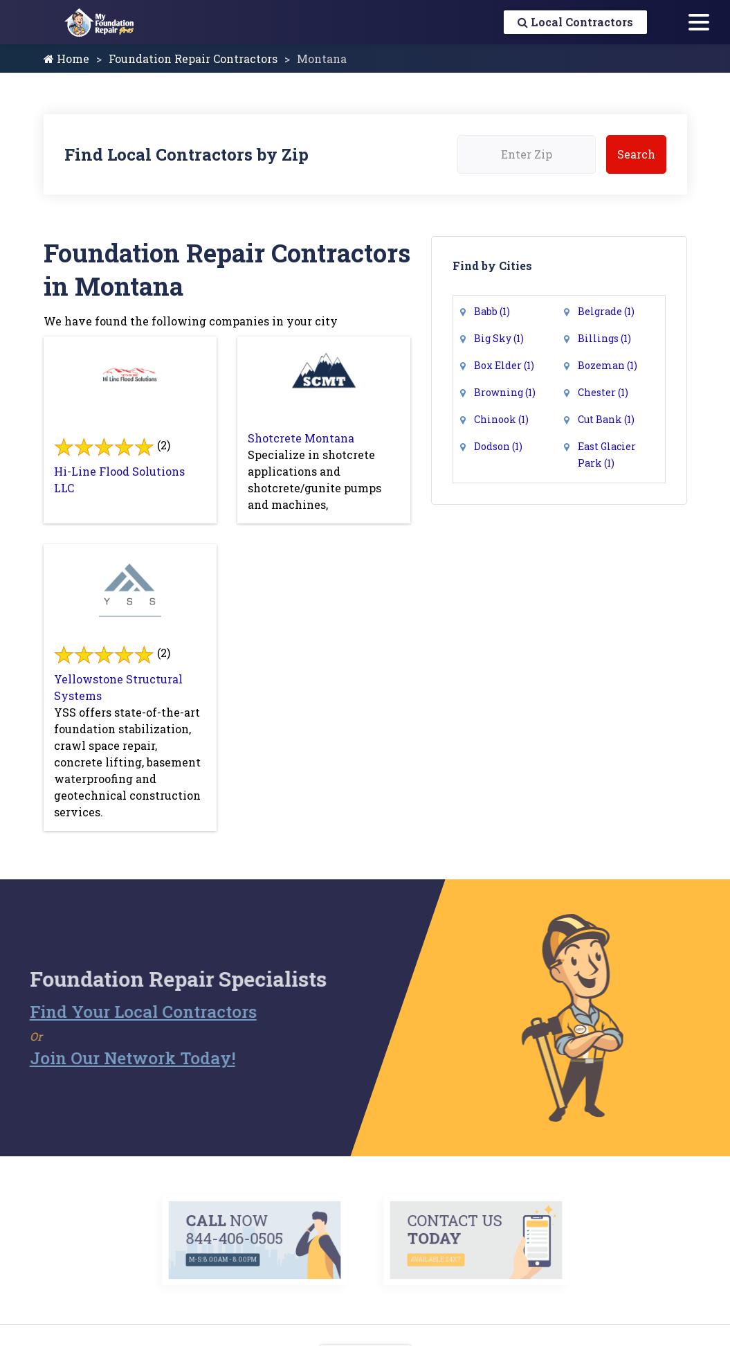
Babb (492, 311)
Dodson (498, 446)
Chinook (501, 419)
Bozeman (607, 365)
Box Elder (504, 365)
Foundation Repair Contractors (193, 58)
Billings (604, 338)
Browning (505, 392)
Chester (603, 392)
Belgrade (606, 311)
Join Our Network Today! (107, 1058)
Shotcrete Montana (301, 438)
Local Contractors (575, 22)
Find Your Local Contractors (118, 1011)
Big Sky (499, 338)
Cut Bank (606, 419)
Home (66, 58)
